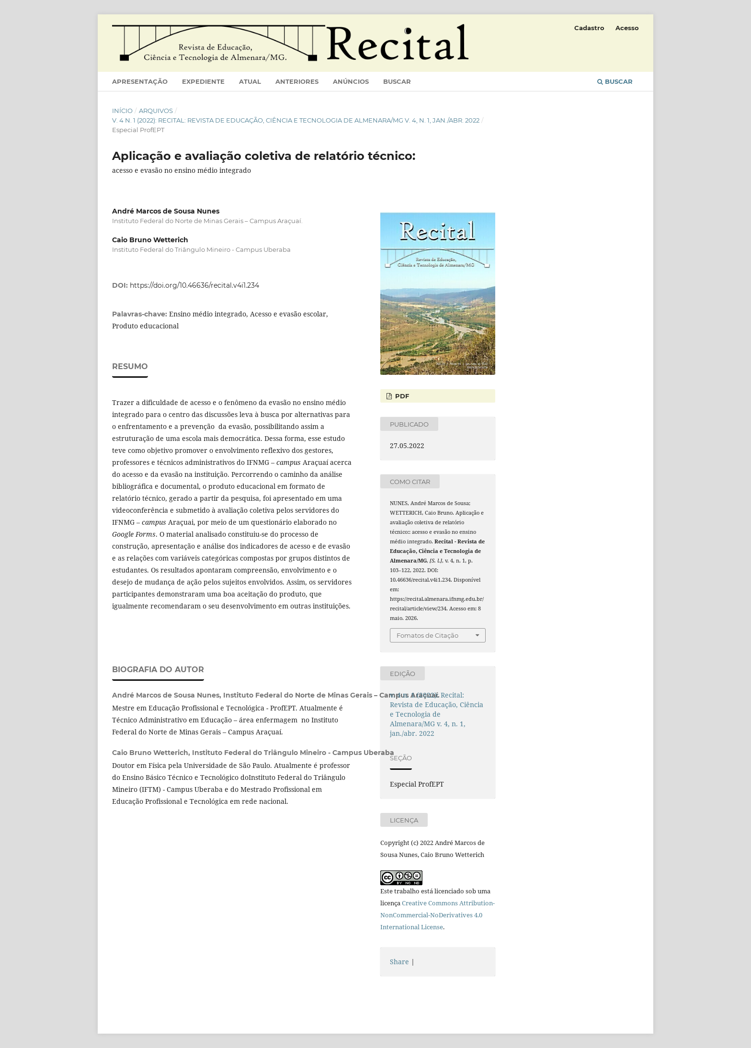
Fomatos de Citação (427, 635)
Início (122, 110)
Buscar (397, 81)
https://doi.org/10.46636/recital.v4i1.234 (194, 285)
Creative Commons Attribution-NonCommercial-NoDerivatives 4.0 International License (437, 915)
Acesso (627, 28)
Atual (250, 81)
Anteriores (297, 81)
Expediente (203, 81)
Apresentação (140, 81)
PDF (401, 396)
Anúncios (351, 81)
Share (399, 961)
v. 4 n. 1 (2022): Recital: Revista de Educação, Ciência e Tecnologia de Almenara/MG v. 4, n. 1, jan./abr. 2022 (295, 120)
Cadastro (589, 28)
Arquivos (156, 110)
